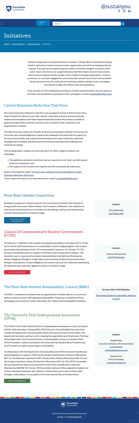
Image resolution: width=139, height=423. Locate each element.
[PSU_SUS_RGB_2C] (16, 6)
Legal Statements (75, 417)
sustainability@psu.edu (100, 94)
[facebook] (119, 11)
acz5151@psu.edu (116, 257)
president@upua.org (116, 362)
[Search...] (87, 24)
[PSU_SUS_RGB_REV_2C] (69, 402)
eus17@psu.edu (116, 213)
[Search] (123, 24)
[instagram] (124, 11)
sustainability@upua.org (116, 350)
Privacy (60, 417)
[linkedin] (129, 11)
